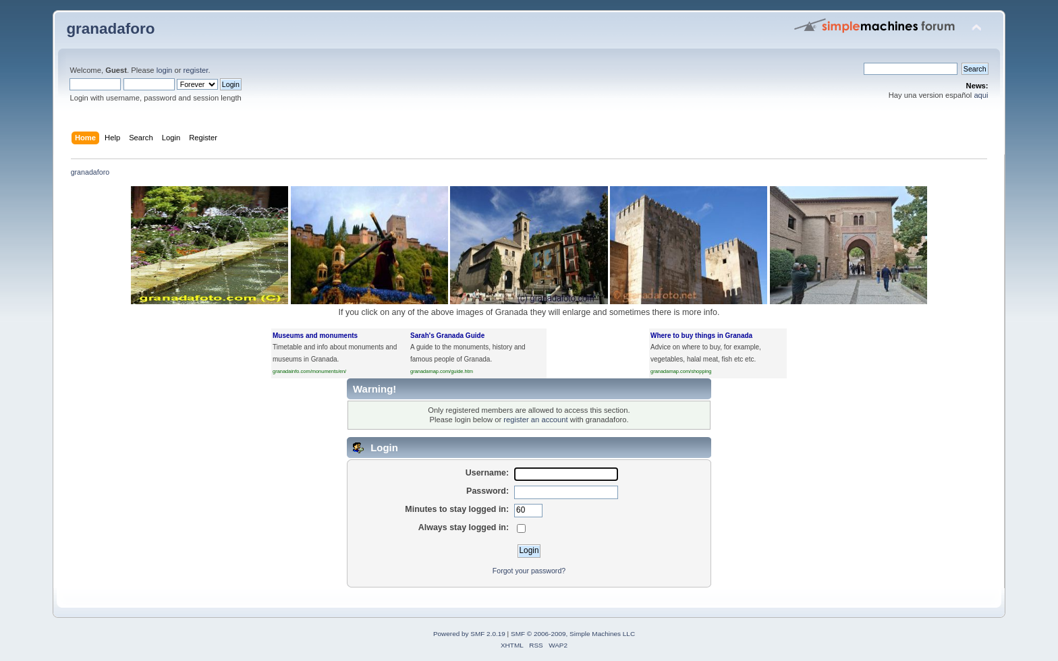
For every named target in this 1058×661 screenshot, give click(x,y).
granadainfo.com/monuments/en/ (309, 371)
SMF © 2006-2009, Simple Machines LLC (573, 633)
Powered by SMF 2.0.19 (469, 633)
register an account (535, 419)
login (165, 70)
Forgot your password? (529, 571)
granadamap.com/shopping (681, 371)
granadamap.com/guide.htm (441, 371)
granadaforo (110, 28)
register (196, 70)
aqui (981, 95)
